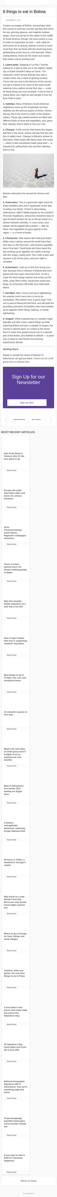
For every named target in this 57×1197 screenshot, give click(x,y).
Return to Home (28, 1181)
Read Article (11, 470)
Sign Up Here (27, 402)
